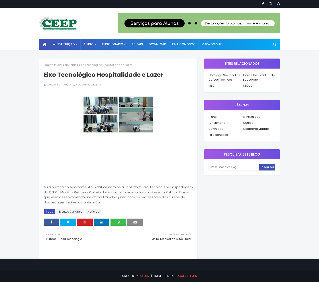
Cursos (248, 123)
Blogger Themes (185, 276)
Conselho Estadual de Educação (259, 77)
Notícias (70, 65)
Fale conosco (218, 135)
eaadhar (145, 276)
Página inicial (53, 65)
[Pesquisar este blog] (234, 167)
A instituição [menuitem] (64, 44)
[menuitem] (44, 44)
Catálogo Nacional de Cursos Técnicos (225, 77)
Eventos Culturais (70, 211)
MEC (212, 85)
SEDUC (248, 85)
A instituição (251, 117)
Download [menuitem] (157, 44)
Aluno (213, 117)
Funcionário (217, 123)
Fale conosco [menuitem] (184, 44)
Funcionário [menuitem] (112, 44)
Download (216, 129)
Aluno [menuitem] (89, 44)
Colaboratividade (256, 129)
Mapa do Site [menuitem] (212, 44)
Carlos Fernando (58, 84)
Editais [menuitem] (137, 44)
